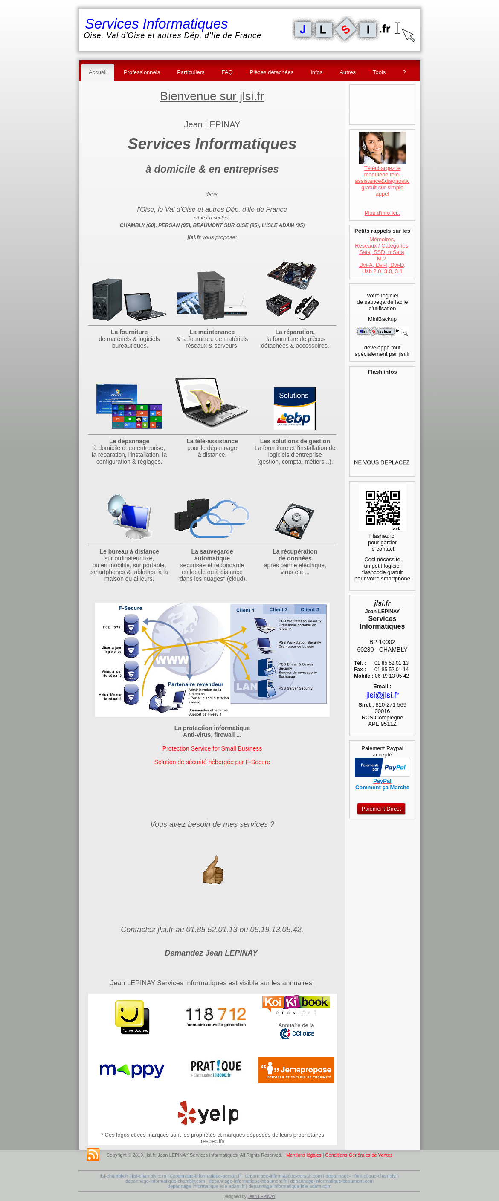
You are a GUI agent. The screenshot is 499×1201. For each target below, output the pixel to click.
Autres (347, 72)
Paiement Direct (381, 808)
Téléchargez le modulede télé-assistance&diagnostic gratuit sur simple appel (382, 178)
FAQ (227, 72)
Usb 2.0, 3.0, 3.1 (382, 271)
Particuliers (190, 72)
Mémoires (381, 239)
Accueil (98, 72)
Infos (316, 72)
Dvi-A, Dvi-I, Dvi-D (381, 265)
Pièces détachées (272, 72)
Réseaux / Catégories (381, 246)
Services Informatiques (156, 24)
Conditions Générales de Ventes (359, 1155)
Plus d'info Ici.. (382, 213)
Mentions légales (304, 1155)
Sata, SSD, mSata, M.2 (382, 255)
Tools (379, 72)
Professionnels (142, 72)
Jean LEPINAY (261, 1196)
